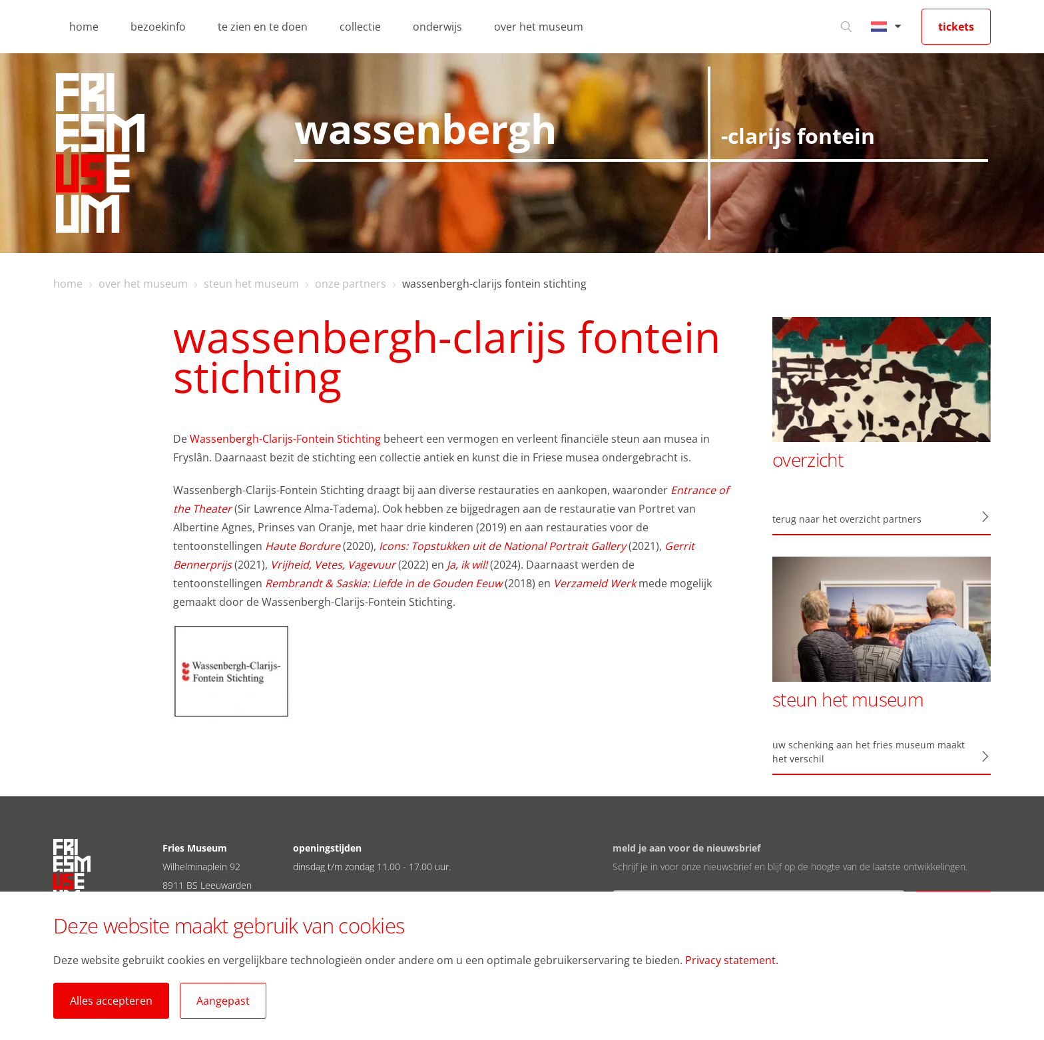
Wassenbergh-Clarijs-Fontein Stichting (285, 438)
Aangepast (223, 1000)
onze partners (350, 283)
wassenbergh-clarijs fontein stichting (494, 283)
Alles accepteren (111, 1000)
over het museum (538, 26)
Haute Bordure (302, 546)
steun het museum (251, 283)
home (84, 26)
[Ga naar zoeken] (846, 27)
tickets (956, 26)
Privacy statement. (731, 960)
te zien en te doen (263, 26)
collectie (360, 26)
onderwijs (437, 26)
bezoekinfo (158, 26)
